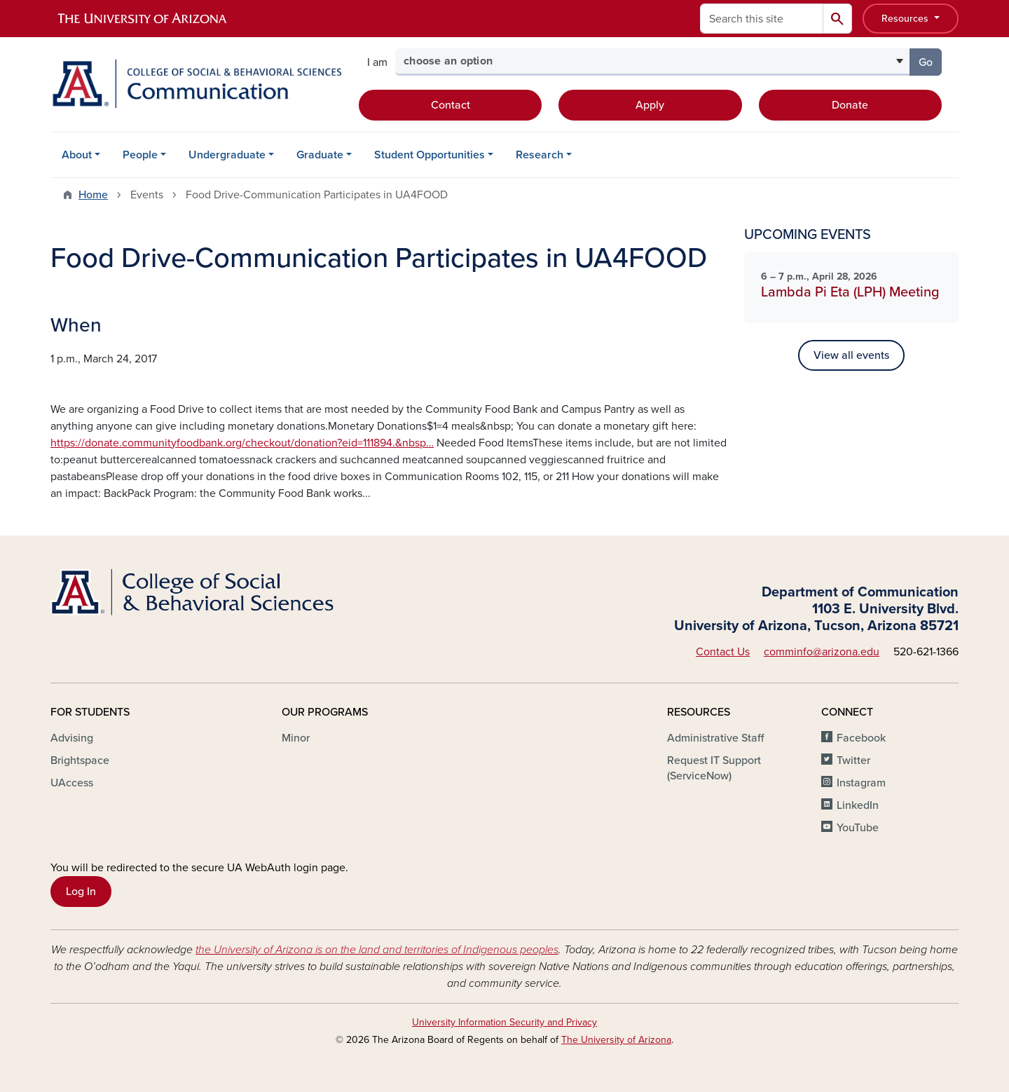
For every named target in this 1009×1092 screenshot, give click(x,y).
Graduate (319, 155)
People (140, 155)
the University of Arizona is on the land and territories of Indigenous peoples (376, 950)
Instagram (861, 783)
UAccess (71, 783)
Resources (906, 19)
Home (93, 195)
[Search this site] (761, 19)
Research (539, 155)
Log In (81, 892)
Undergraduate (227, 155)
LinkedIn (858, 805)
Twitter (853, 760)
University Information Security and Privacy (504, 1022)
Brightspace (79, 760)
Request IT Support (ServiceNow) (714, 768)
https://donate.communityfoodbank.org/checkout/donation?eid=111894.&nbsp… (242, 443)
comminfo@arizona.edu (821, 652)
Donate (850, 105)
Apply (650, 105)
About (77, 155)
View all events (851, 355)
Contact (450, 105)
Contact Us (723, 652)
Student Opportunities (429, 155)
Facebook (861, 738)
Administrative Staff (715, 738)
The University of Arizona (616, 1040)
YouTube (858, 828)
